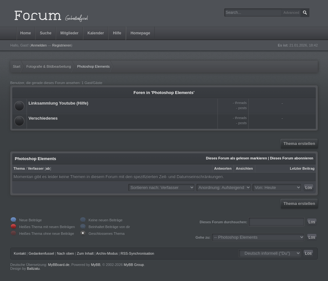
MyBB (95, 265)
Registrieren (61, 45)
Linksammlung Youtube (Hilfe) (58, 103)
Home (25, 33)
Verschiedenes (43, 118)
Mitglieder (69, 33)
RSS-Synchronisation (137, 253)
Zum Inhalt (85, 253)
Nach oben (65, 253)
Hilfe (117, 33)
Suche (45, 33)
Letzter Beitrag (302, 168)
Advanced (291, 12)
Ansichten (244, 168)
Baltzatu (33, 268)
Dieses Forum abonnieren (291, 158)
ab (48, 168)
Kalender (95, 33)
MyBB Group (134, 265)
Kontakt (20, 253)
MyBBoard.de (59, 265)
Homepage (140, 33)
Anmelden (39, 45)
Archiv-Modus (107, 253)
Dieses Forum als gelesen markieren (236, 158)
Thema (19, 168)
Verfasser (36, 168)
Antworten (223, 168)
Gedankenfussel (41, 253)
